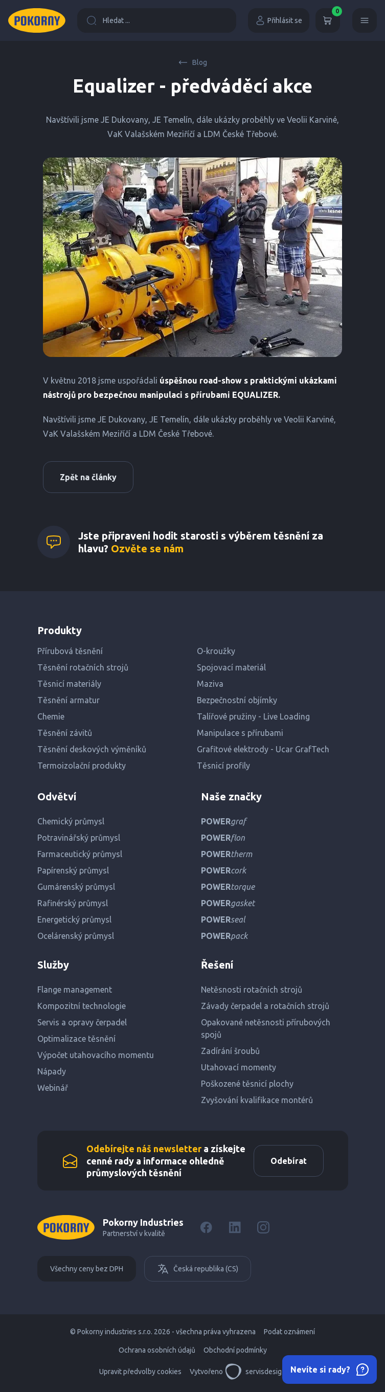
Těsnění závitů (64, 732)
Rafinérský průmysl (72, 903)
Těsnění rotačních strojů (82, 667)
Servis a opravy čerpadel (82, 1022)
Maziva (210, 683)
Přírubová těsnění (70, 651)
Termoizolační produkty (81, 765)
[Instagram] (263, 1227)
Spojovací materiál (231, 667)
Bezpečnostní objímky (237, 700)
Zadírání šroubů (230, 1051)
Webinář (52, 1087)
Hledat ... (108, 20)
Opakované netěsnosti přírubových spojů (265, 1028)
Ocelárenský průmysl (75, 935)
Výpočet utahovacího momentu (95, 1055)
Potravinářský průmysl (78, 837)
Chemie (50, 716)
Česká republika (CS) (197, 1269)
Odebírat (288, 1160)
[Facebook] (206, 1227)
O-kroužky (216, 651)
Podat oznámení (289, 1332)
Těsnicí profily (223, 765)
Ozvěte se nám (147, 548)
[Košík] (327, 20)
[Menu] (364, 20)
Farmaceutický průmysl (79, 854)
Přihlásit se (278, 20)
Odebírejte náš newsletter (143, 1148)
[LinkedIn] (235, 1227)
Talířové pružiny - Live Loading (253, 716)
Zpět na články (88, 477)
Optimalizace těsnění (76, 1038)
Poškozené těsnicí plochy (247, 1083)
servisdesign (255, 1371)
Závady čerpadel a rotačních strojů (265, 1006)
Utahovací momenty (238, 1067)
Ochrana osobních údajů (157, 1350)
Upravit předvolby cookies (140, 1371)
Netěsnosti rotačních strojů (251, 989)
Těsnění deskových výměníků (91, 749)
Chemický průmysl (70, 821)
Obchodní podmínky (235, 1350)
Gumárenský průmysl (76, 886)
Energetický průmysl (74, 919)
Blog (192, 62)
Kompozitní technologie (81, 1006)
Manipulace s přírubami (240, 732)
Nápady (51, 1071)
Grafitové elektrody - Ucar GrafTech (263, 749)
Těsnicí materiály (69, 683)
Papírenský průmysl (73, 870)
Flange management (74, 989)
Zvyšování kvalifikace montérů (257, 1100)
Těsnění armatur (68, 700)
